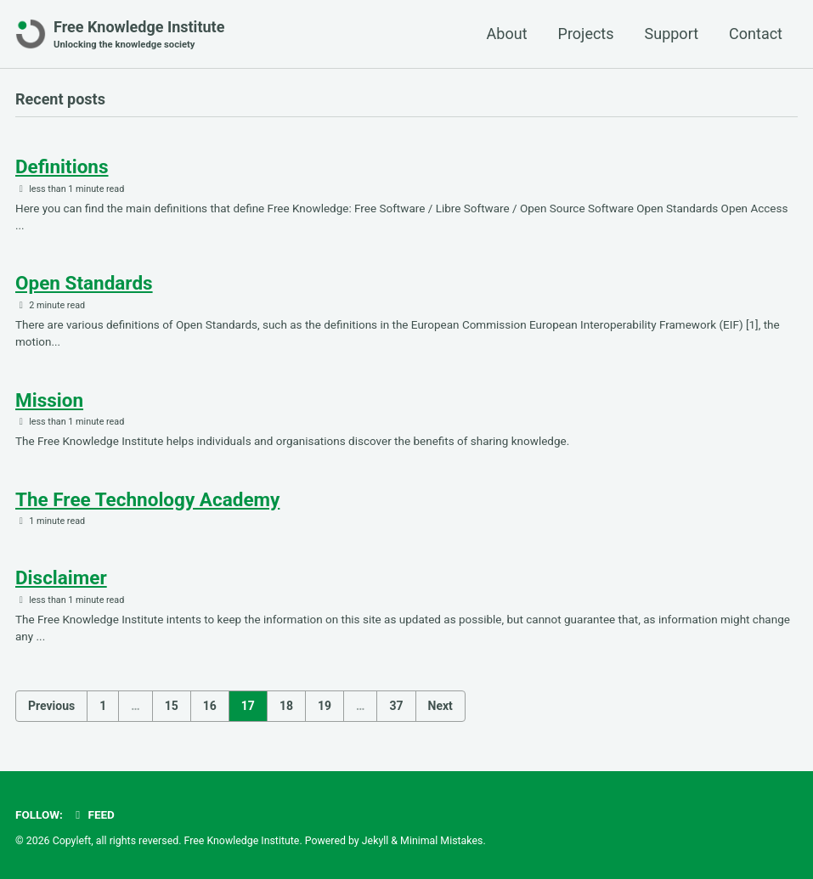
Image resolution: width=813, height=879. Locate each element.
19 (324, 706)
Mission (49, 400)
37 (396, 706)
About (507, 33)
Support (672, 33)
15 (171, 706)
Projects (586, 33)
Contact (755, 33)
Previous (51, 706)
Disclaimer (61, 577)
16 (210, 706)
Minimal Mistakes (441, 841)
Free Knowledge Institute (139, 35)
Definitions (62, 166)
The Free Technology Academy (147, 499)
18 (286, 706)
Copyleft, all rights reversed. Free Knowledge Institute (176, 841)
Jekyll (375, 841)
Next (440, 706)
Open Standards (84, 283)
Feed (93, 814)
